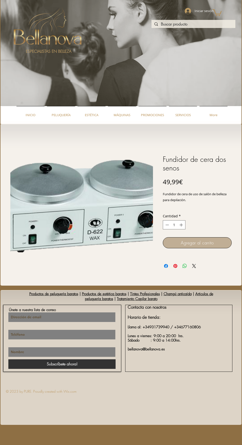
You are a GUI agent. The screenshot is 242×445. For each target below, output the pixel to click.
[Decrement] (167, 225)
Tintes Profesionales (145, 294)
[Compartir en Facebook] (166, 266)
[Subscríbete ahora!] (62, 364)
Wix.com (69, 391)
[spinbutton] (174, 225)
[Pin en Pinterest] (175, 266)
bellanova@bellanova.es (146, 349)
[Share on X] (194, 266)
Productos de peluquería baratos (53, 294)
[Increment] (182, 225)
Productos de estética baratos (104, 294)
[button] (217, 12)
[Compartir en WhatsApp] (185, 266)
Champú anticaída (178, 294)
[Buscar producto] (193, 24)
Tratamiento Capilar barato (137, 298)
